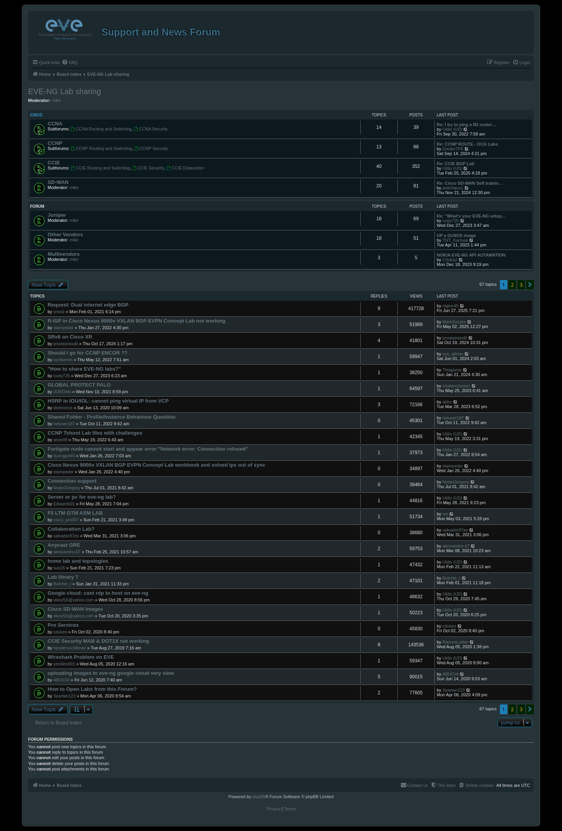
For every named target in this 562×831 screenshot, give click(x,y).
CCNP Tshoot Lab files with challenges (95, 433)
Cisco (36, 115)
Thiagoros (452, 369)
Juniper (57, 215)
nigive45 (451, 305)
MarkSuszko (454, 321)
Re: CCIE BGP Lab (455, 163)
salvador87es (66, 535)
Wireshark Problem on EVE (81, 657)
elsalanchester (456, 385)
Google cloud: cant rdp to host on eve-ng (98, 593)
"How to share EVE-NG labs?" (84, 369)
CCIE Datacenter (185, 168)
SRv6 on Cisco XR (70, 337)
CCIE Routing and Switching (100, 168)
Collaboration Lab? (71, 529)
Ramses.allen (456, 642)
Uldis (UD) (452, 129)
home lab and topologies (78, 561)
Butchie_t (62, 583)
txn (445, 514)
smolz (59, 311)
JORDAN (62, 391)
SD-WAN (58, 182)
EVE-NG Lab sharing (64, 91)
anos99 (60, 439)
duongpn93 (64, 455)
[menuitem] (69, 62)
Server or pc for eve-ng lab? (82, 497)
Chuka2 (450, 259)
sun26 (59, 567)
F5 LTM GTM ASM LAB (75, 513)
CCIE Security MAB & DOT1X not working (98, 641)
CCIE (54, 163)
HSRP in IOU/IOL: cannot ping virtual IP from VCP (108, 401)
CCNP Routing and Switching (101, 148)
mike (56, 100)
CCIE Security (148, 168)
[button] (530, 284)
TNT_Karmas (455, 240)
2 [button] (512, 284)
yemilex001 (64, 664)
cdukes (60, 631)
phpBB (258, 796)
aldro (447, 401)
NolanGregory (66, 487)
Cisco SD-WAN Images (75, 609)
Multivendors (64, 254)
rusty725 (451, 220)
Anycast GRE (64, 545)
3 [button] (521, 284)
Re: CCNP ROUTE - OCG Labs (467, 144)
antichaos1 (453, 187)
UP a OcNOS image (456, 235)
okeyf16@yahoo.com (73, 599)
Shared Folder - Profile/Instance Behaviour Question (112, 417)
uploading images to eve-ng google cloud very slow (111, 673)
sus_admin (453, 353)
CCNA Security (150, 129)
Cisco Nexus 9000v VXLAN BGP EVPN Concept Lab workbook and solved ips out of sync (156, 465)
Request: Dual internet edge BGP (88, 305)
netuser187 (64, 423)
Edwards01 (64, 503)
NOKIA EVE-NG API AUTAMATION (471, 255)
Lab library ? (63, 577)
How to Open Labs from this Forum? (92, 689)
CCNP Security (151, 148)
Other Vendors (65, 234)
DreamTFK (453, 148)
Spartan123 (64, 696)
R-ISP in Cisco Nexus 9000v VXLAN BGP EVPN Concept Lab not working (136, 321)
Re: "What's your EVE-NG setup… (471, 216)
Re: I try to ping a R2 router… (466, 124)
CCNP (55, 143)
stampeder (63, 327)
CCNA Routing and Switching (101, 129)
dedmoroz (63, 407)
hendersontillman (69, 648)
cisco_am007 (66, 519)
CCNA (55, 124)
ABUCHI (61, 680)
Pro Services (63, 625)
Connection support (72, 481)
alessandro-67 (67, 551)
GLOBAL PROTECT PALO (79, 385)
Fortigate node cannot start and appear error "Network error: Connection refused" (148, 449)
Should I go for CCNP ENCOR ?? (88, 353)
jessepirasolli (65, 343)
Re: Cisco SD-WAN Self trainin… (470, 183)
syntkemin (63, 359)
